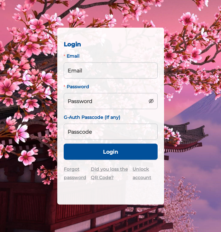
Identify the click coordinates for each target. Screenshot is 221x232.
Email (73, 56)
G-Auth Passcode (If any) (92, 117)
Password (78, 87)
